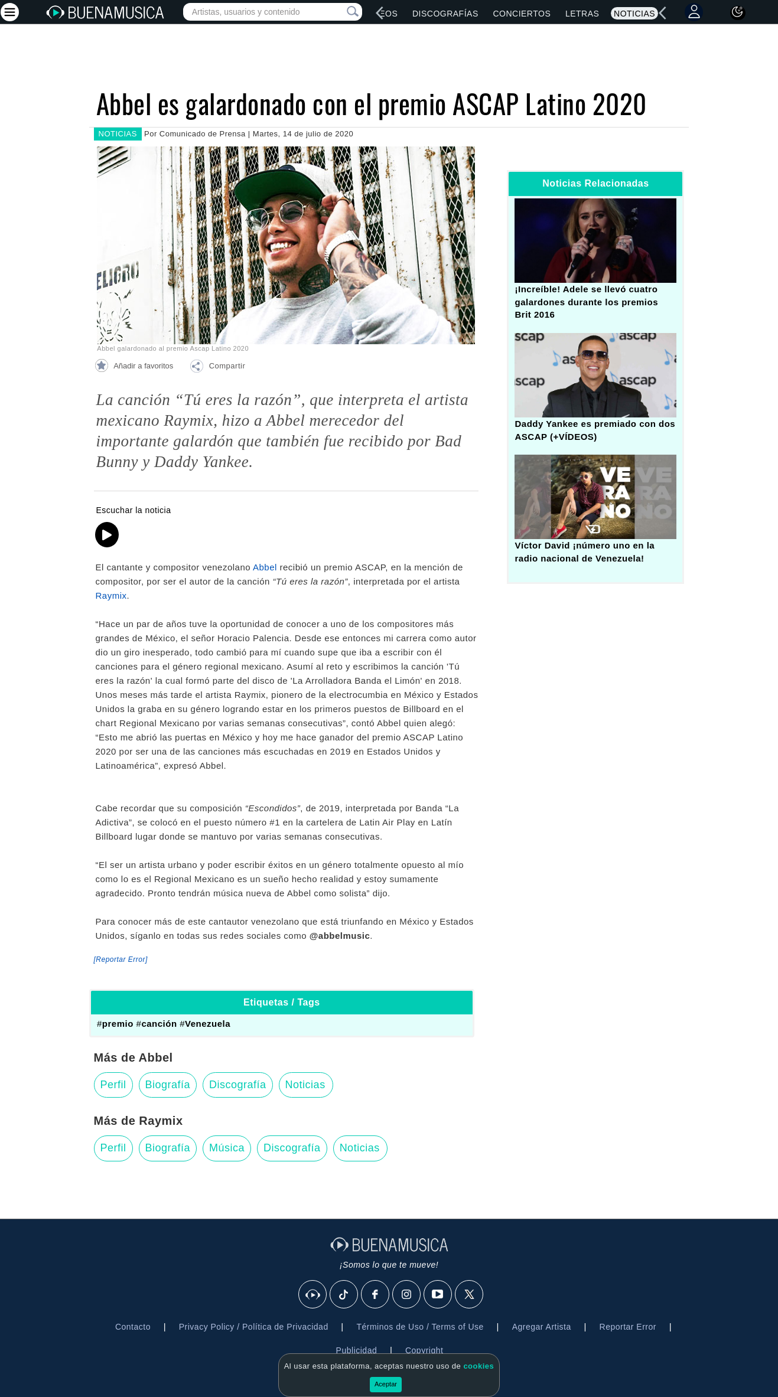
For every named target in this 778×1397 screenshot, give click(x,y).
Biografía (168, 1085)
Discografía (237, 1085)
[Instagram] (407, 1295)
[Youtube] (438, 1295)
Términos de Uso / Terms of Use (419, 1326)
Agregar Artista (541, 1326)
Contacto (133, 1326)
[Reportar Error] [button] (121, 959)
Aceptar (386, 1384)
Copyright (424, 1350)
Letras (582, 13)
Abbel (265, 567)
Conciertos (522, 13)
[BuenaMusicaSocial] (313, 1295)
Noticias (634, 13)
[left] (380, 13)
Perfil (113, 1085)
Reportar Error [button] (628, 1326)
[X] (469, 1295)
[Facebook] (376, 1295)
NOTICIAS (118, 133)
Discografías (445, 13)
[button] (217, 368)
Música (227, 1148)
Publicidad (356, 1350)
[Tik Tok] (344, 1295)
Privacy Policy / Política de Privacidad (253, 1326)
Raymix (111, 595)
